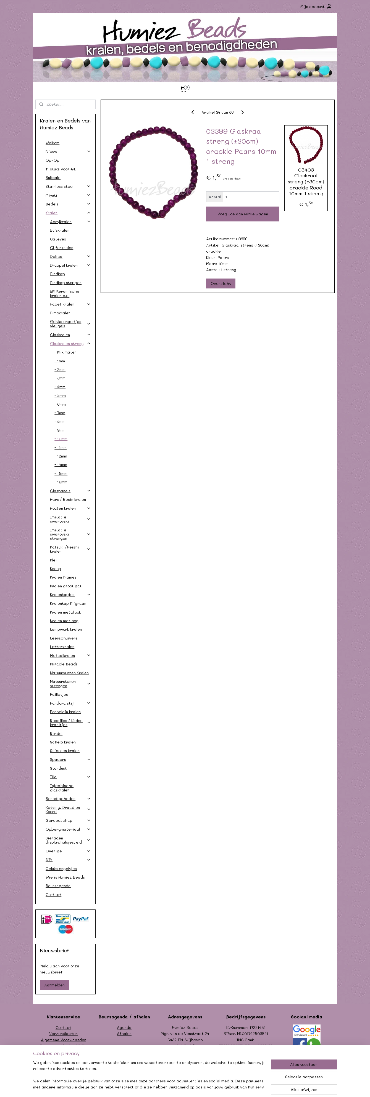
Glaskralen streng (70, 343)
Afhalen (124, 1033)
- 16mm (60, 482)
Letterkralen (62, 646)
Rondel (56, 733)
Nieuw (68, 151)
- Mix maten (65, 352)
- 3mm (59, 378)
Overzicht (221, 283)
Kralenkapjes (70, 594)
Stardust (58, 768)
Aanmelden (54, 985)
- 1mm (59, 360)
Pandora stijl (70, 703)
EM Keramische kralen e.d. (64, 293)
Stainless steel (68, 186)
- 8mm (59, 421)
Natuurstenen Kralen (69, 672)
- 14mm (60, 464)
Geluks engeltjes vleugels (70, 323)
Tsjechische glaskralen (62, 787)
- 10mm (60, 438)
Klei (53, 560)
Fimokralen (60, 312)
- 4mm (59, 386)
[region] (148, 1075)
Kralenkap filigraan (68, 603)
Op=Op (52, 160)
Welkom (52, 142)
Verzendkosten (63, 1033)
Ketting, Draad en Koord (68, 809)
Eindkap (57, 273)
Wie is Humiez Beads (65, 877)
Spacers (70, 759)
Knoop (55, 568)
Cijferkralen (61, 247)
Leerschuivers (64, 638)
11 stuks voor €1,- (62, 169)
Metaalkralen (70, 655)
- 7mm (59, 412)
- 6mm (60, 404)
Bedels (68, 204)
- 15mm (60, 473)
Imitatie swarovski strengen (70, 534)
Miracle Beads (64, 664)
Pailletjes (59, 694)
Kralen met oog (64, 620)
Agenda (124, 1027)
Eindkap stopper (66, 282)
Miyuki (68, 195)
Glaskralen (70, 334)
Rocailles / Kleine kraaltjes (70, 722)
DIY (68, 859)
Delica (70, 256)
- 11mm (60, 447)
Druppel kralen (70, 265)
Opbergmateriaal (68, 829)
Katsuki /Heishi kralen (70, 549)
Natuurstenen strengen (70, 683)
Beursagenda (58, 885)
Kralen (68, 212)
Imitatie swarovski (70, 519)
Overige (68, 850)
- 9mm (59, 430)
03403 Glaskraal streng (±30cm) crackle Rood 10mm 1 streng (306, 182)
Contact (53, 894)
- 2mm (59, 369)
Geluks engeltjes (61, 868)
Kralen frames (63, 577)
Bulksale (53, 177)
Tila (70, 776)
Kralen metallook (65, 612)
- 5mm (60, 395)
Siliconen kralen (65, 750)
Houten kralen (70, 508)
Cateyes (58, 239)
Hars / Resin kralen (68, 499)
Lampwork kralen (66, 629)
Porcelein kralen (65, 711)
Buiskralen (59, 230)
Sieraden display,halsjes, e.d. (68, 840)
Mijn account (316, 6)
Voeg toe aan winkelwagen (243, 213)
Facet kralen (70, 304)
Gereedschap (68, 820)
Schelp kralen (63, 742)
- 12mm (60, 456)
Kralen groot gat (66, 585)
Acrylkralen (70, 221)
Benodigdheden (68, 798)
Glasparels (70, 490)
